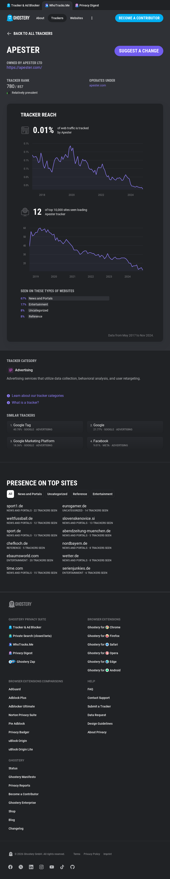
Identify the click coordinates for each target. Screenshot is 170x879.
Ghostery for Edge (102, 661)
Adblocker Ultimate (22, 706)
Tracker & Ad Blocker (23, 5)
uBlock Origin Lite (21, 749)
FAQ (90, 689)
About (40, 18)
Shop (12, 811)
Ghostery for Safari (103, 644)
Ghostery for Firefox (103, 636)
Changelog (16, 828)
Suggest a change (139, 51)
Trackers (57, 18)
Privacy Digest (87, 5)
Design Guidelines (100, 723)
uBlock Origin (18, 740)
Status (13, 768)
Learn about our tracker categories (35, 396)
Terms (76, 854)
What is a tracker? (23, 402)
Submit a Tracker (99, 706)
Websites (76, 18)
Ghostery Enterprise (22, 802)
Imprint (108, 854)
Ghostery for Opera (103, 653)
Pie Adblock (17, 723)
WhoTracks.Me (57, 5)
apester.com (97, 85)
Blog (12, 820)
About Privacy (97, 732)
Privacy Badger (19, 732)
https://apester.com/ (24, 67)
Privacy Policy (92, 854)
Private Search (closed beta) (30, 636)
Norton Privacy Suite (23, 715)
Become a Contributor (139, 18)
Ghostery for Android (104, 670)
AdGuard (15, 689)
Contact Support (99, 698)
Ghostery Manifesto (22, 777)
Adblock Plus (17, 698)
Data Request (97, 715)
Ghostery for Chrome (104, 627)
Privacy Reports (19, 785)
